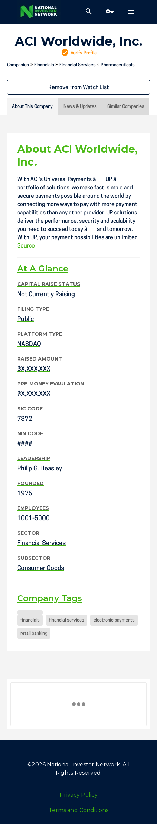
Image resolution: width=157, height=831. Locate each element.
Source (26, 246)
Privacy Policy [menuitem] (79, 795)
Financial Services (77, 65)
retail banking (33, 633)
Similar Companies (125, 106)
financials (30, 620)
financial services (66, 620)
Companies (18, 65)
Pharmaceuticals (118, 65)
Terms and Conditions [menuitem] (78, 810)
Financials (44, 65)
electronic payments (114, 620)
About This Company (32, 106)
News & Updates (80, 106)
